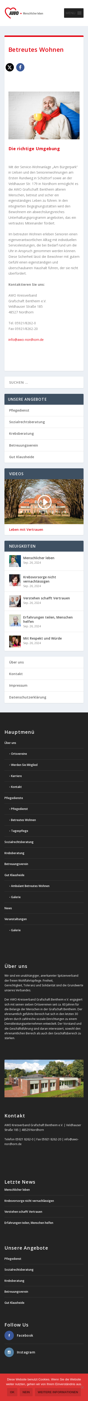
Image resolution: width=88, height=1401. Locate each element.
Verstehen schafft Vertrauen (46, 598)
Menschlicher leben (38, 558)
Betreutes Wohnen (23, 820)
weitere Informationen (58, 1392)
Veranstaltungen (15, 919)
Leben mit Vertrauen (26, 529)
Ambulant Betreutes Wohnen (30, 886)
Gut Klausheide (21, 457)
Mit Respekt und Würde (42, 638)
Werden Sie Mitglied (24, 765)
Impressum (18, 685)
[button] (70, 13)
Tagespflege (19, 831)
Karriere (16, 776)
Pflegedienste (13, 798)
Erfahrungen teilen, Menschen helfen (48, 619)
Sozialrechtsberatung (27, 422)
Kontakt (16, 674)
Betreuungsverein (23, 445)
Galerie (16, 897)
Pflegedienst (19, 410)
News (8, 908)
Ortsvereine (19, 754)
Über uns (16, 662)
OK (12, 1392)
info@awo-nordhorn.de (26, 339)
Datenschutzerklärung (27, 697)
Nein (26, 1392)
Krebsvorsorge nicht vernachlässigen (39, 579)
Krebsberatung (21, 433)
